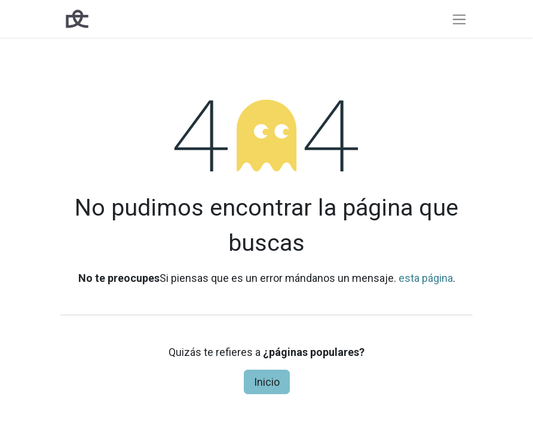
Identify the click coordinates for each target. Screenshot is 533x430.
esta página (426, 278)
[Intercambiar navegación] (459, 19)
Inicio (267, 382)
